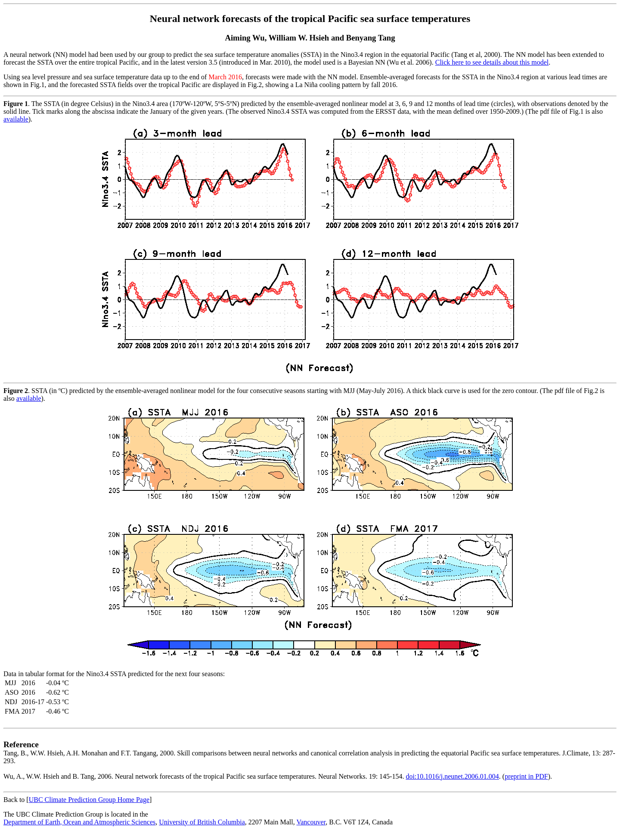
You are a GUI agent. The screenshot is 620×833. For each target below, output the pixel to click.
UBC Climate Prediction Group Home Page (89, 799)
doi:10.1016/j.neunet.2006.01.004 (452, 776)
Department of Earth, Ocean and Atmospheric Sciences (79, 822)
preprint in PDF (526, 776)
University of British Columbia (202, 822)
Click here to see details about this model (492, 62)
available (15, 119)
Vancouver (311, 822)
